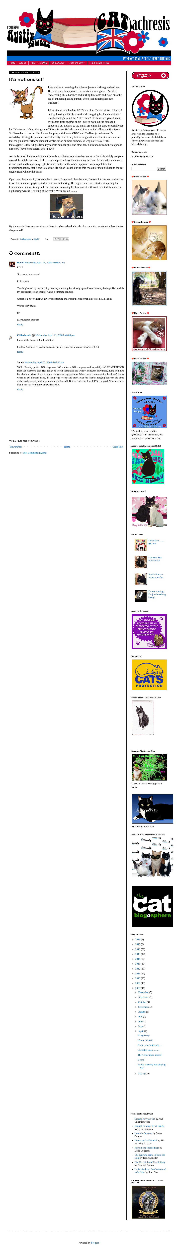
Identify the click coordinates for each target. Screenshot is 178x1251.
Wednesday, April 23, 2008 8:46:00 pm (55, 335)
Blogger (95, 1242)
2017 (138, 944)
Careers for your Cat (145, 1118)
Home (67, 446)
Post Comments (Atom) (35, 452)
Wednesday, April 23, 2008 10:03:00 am (44, 262)
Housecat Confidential (146, 1140)
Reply (20, 324)
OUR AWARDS (58, 63)
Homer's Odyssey (143, 1133)
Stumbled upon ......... (148, 1050)
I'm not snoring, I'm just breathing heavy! (157, 594)
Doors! (141, 1059)
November (143, 997)
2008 (138, 988)
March (141, 1073)
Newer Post (16, 446)
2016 (138, 949)
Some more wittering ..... (150, 1045)
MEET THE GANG (39, 63)
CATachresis (26, 239)
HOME (12, 63)
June (140, 1021)
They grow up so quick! (150, 1055)
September (144, 1007)
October (142, 1002)
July (140, 1016)
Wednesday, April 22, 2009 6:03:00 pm (44, 362)
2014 (138, 959)
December (143, 992)
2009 (138, 983)
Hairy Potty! (144, 1035)
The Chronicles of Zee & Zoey (150, 1162)
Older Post (117, 446)
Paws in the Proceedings (147, 1147)
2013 (138, 963)
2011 (138, 973)
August (142, 1011)
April (141, 1031)
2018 (138, 939)
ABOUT (22, 63)
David (20, 262)
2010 (138, 978)
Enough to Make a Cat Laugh (149, 1126)
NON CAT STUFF (77, 63)
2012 (138, 968)
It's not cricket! (145, 1040)
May (140, 1026)
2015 (138, 954)
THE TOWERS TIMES (99, 63)
